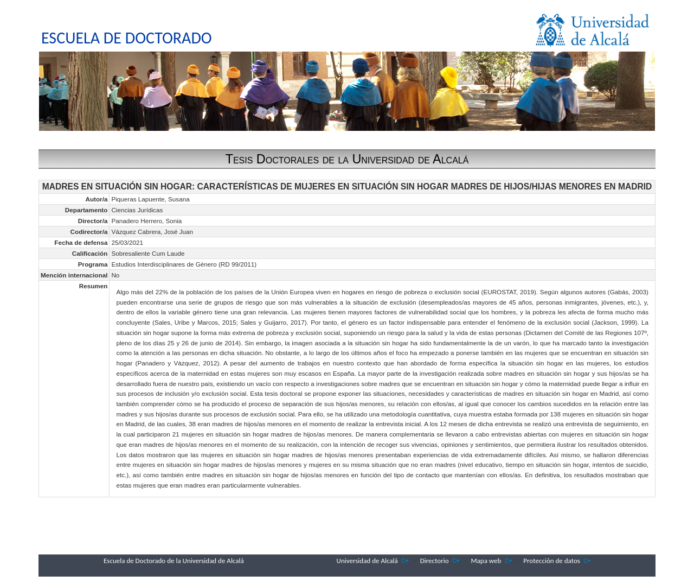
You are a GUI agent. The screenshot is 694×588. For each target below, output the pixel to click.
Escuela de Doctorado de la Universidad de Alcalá (174, 561)
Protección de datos (551, 561)
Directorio (434, 561)
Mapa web (486, 561)
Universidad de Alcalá (367, 561)
